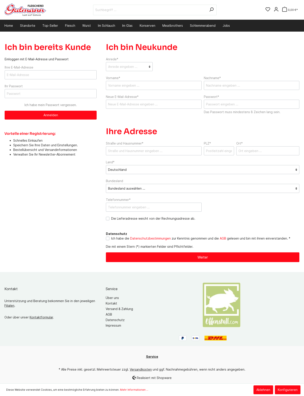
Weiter (202, 257)
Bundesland (114, 181)
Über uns (112, 298)
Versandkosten (141, 369)
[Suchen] (211, 10)
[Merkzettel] (268, 10)
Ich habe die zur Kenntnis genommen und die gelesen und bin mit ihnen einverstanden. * (200, 238)
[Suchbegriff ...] (149, 10)
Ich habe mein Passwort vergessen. (50, 105)
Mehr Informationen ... (134, 389)
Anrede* (112, 59)
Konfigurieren (288, 390)
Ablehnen (263, 390)
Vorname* (113, 78)
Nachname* (212, 78)
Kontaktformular (41, 317)
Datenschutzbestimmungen (150, 238)
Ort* (239, 143)
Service (112, 289)
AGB (223, 238)
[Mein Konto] (276, 10)
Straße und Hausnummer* (124, 143)
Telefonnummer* (118, 200)
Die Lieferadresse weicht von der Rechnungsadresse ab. (153, 218)
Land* (110, 162)
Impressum (113, 325)
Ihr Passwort (14, 86)
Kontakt (111, 303)
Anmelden (50, 115)
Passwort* (211, 97)
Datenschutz (115, 320)
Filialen (9, 305)
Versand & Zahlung (119, 309)
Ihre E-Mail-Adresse (19, 67)
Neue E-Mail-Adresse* (122, 97)
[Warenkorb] (290, 10)
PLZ (207, 143)
